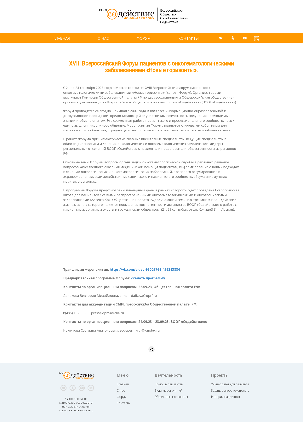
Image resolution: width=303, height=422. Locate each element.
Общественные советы (171, 397)
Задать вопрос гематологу (230, 390)
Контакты (123, 403)
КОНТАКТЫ (188, 38)
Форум (121, 397)
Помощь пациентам (168, 384)
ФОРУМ (144, 38)
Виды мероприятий (168, 390)
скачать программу (148, 278)
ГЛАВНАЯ (61, 38)
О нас (121, 390)
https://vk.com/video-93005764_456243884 (145, 269)
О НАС (103, 38)
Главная (123, 384)
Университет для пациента (230, 384)
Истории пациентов (225, 397)
